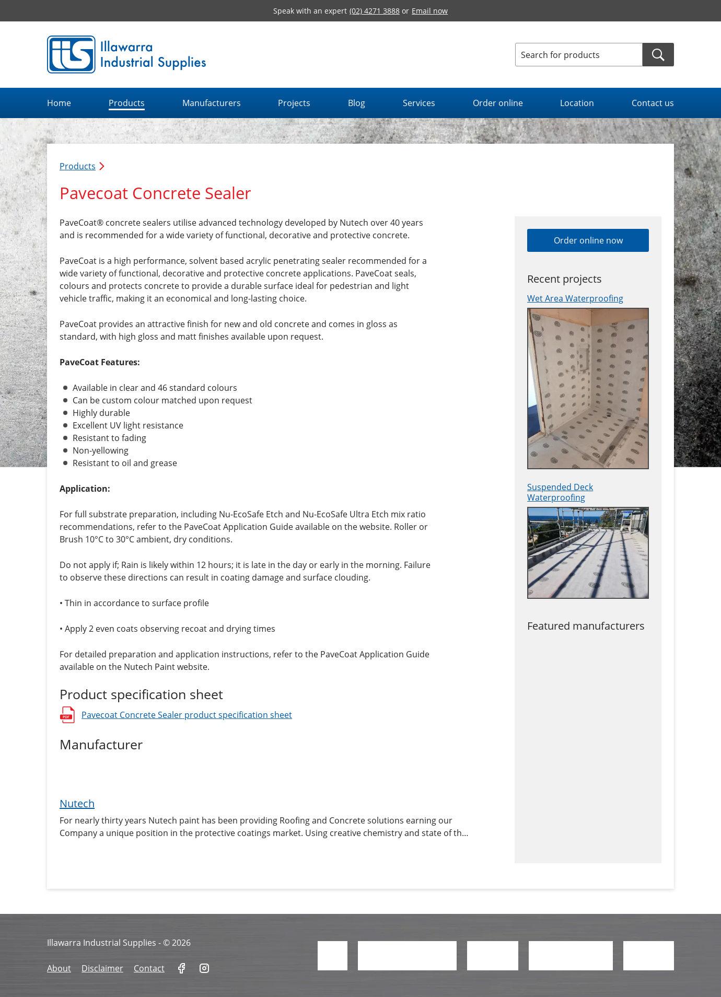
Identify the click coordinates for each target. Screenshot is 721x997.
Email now (430, 11)
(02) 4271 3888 (375, 11)
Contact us (653, 103)
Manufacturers (211, 103)
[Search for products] (579, 54)
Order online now (588, 240)
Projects (294, 103)
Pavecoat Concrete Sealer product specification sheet (176, 714)
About (59, 968)
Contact (149, 968)
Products (127, 103)
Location (577, 103)
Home (59, 103)
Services (419, 103)
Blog (356, 103)
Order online (498, 103)
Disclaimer (102, 968)
